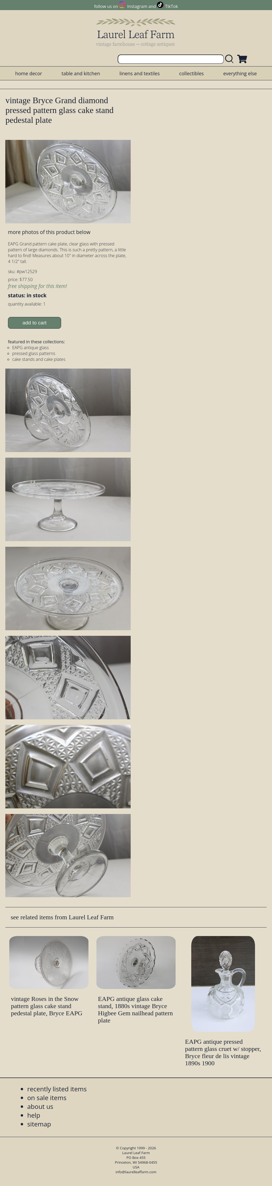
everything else (240, 73)
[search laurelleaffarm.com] (230, 59)
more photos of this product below (49, 232)
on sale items (46, 1097)
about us (40, 1106)
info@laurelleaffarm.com (136, 1172)
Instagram (137, 6)
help (33, 1115)
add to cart (35, 322)
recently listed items (57, 1088)
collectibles (191, 73)
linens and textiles (140, 73)
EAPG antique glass (30, 347)
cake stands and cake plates (38, 359)
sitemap (39, 1124)
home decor (28, 73)
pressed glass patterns (33, 353)
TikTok (171, 6)
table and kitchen (81, 73)
